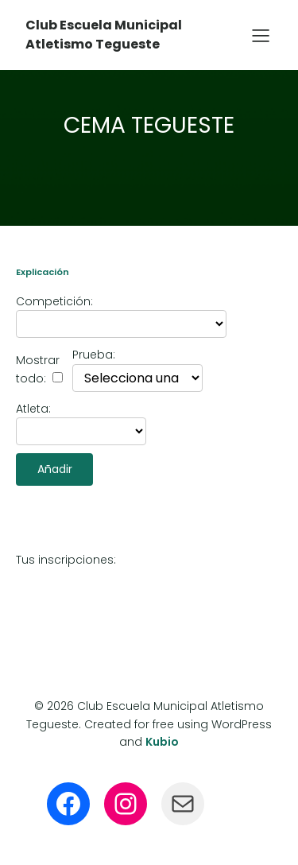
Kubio (162, 742)
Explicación (42, 272)
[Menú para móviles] (261, 35)
